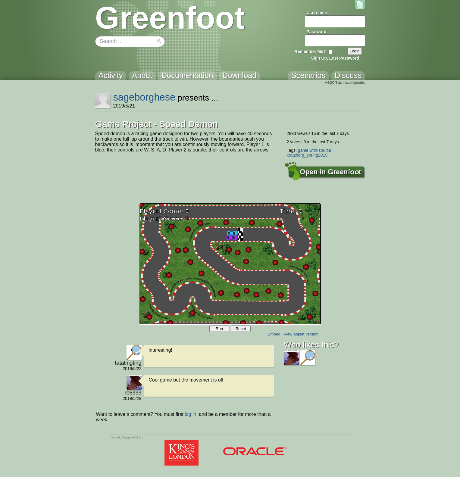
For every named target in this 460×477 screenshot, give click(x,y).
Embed (274, 334)
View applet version (301, 334)
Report (330, 82)
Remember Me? (310, 51)
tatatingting (128, 363)
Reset (241, 328)
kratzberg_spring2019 (307, 155)
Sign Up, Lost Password (335, 58)
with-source (320, 150)
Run (219, 328)
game (303, 150)
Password (317, 31)
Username (317, 12)
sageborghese (144, 97)
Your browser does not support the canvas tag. (230, 264)
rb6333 (132, 393)
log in (190, 414)
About (115, 437)
